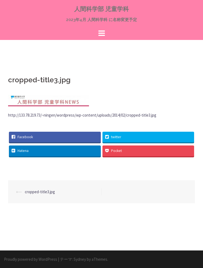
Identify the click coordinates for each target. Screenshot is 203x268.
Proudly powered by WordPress (30, 259)
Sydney (80, 259)
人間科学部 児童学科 (101, 8)
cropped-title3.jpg (40, 191)
